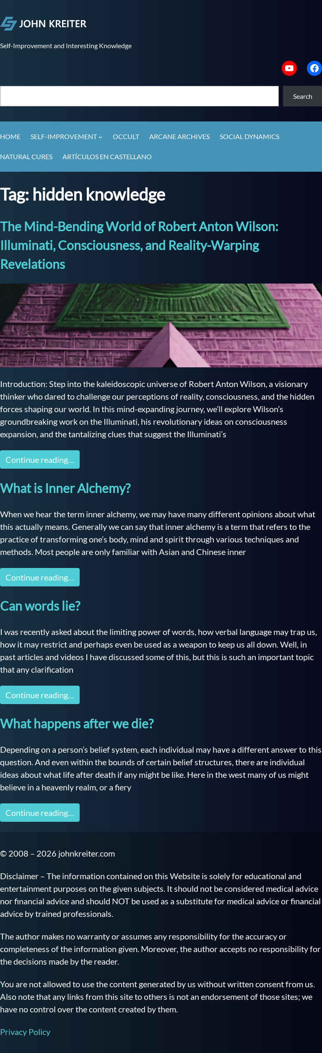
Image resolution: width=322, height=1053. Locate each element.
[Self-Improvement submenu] (101, 137)
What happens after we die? (76, 723)
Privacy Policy (25, 1032)
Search (302, 96)
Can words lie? (40, 605)
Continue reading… (39, 459)
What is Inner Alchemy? (65, 488)
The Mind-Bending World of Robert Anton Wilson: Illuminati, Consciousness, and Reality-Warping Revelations (139, 245)
